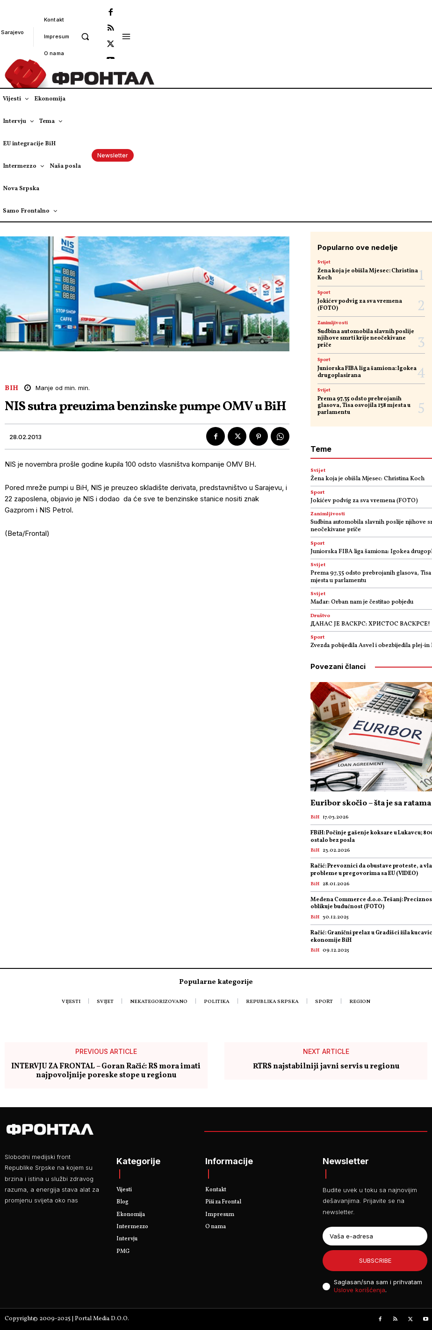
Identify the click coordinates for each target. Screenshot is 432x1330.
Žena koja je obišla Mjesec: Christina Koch (367, 274)
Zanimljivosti (332, 322)
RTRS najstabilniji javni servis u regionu (326, 1066)
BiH (12, 388)
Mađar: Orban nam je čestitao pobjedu (361, 602)
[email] (375, 1236)
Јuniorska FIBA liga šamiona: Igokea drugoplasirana (367, 372)
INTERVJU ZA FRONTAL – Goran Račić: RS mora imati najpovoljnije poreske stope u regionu (106, 1071)
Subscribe (375, 1260)
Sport (324, 292)
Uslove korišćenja (359, 1290)
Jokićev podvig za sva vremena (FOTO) (359, 305)
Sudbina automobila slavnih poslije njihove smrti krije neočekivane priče (365, 338)
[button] (85, 36)
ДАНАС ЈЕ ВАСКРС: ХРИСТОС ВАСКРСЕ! (370, 624)
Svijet (324, 262)
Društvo (320, 616)
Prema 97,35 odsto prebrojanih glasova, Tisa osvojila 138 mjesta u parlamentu (363, 405)
